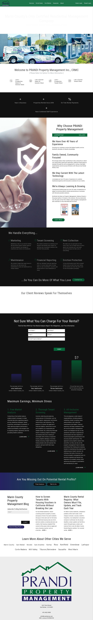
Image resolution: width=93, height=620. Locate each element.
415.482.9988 (46, 612)
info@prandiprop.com (46, 616)
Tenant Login (87, 3)
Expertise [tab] (58, 135)
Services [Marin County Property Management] (31, 3)
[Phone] (56, 334)
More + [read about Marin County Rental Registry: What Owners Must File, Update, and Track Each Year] (70, 530)
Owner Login (78, 3)
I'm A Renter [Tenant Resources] (48, 3)
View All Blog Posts (15, 527)
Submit (59, 349)
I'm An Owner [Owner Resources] (39, 3)
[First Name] (37, 330)
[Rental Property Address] (46, 339)
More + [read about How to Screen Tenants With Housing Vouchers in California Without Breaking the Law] (44, 530)
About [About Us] (62, 3)
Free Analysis (39, 484)
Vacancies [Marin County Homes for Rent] (56, 3)
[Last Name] (56, 330)
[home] (5, 3)
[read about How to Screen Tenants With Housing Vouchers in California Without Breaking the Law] (46, 502)
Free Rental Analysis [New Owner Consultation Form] (62, 26)
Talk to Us (53, 484)
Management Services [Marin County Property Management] (31, 26)
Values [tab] (82, 135)
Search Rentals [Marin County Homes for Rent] (47, 26)
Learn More (23, 437)
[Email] (37, 334)
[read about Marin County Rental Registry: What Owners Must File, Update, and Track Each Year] (75, 502)
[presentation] (54, 343)
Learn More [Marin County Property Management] (58, 220)
